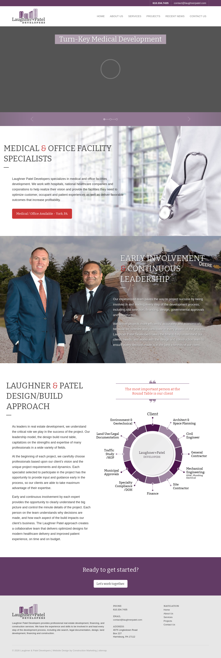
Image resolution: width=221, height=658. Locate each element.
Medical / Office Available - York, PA (42, 214)
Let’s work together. (111, 584)
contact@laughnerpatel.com (190, 3)
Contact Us (198, 16)
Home (101, 16)
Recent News (175, 16)
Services (134, 16)
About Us (116, 16)
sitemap (103, 650)
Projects (153, 16)
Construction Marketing (85, 650)
